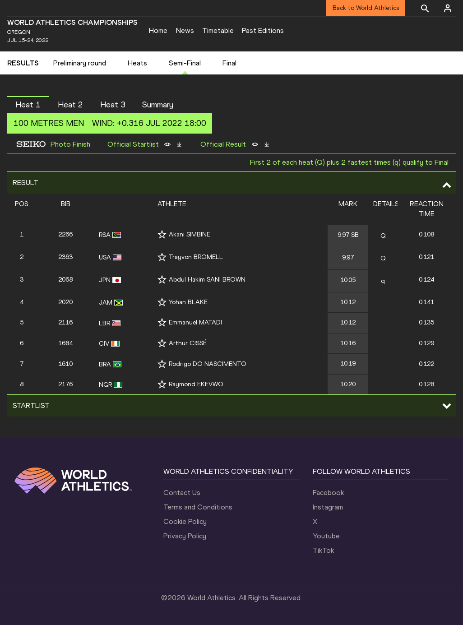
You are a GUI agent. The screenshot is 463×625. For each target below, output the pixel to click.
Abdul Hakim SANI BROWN (207, 279)
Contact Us (181, 492)
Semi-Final (185, 63)
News (185, 30)
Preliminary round (79, 63)
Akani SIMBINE (189, 234)
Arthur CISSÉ (188, 343)
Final (229, 63)
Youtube (326, 536)
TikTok (323, 550)
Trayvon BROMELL (196, 257)
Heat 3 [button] (112, 105)
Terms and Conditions (197, 507)
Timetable (218, 30)
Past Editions (263, 30)
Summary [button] (157, 105)
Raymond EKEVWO (196, 384)
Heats (137, 63)
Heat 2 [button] (70, 105)
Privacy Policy (184, 536)
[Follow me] (162, 234)
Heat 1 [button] (28, 105)
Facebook (328, 492)
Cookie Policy (185, 521)
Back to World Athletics (366, 8)
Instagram (328, 507)
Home (158, 30)
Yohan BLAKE (188, 302)
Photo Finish (70, 144)
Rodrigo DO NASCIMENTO (207, 364)
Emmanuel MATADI (195, 322)
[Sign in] (448, 8)
